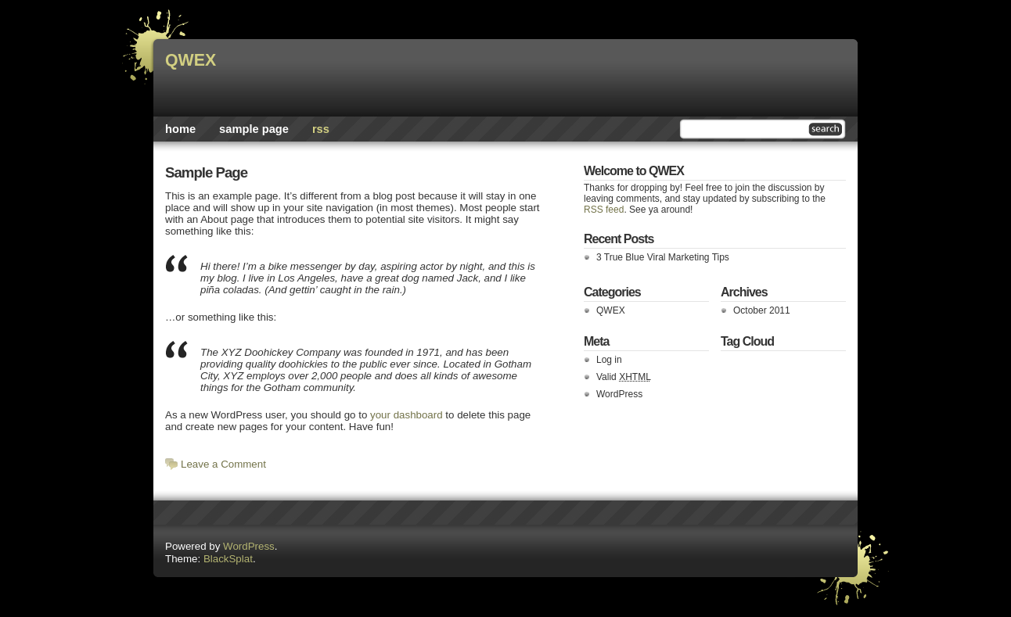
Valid (623, 376)
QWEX (190, 60)
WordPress (619, 394)
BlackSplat (228, 559)
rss (320, 129)
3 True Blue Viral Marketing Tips (662, 257)
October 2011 (761, 310)
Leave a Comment (223, 464)
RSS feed (604, 209)
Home (180, 129)
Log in (609, 359)
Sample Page (254, 129)
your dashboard (406, 415)
